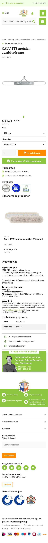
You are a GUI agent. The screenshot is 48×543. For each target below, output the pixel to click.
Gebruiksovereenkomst (33, 525)
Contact (7, 485)
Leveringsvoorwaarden (11, 525)
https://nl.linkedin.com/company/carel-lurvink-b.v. (4, 467)
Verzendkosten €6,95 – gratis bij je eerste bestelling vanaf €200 (37, 402)
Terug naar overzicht (13, 43)
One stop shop (12, 395)
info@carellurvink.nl (14, 310)
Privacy (5, 528)
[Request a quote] (24, 161)
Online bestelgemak (14, 401)
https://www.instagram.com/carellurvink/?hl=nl (18, 467)
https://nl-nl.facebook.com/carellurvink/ (11, 467)
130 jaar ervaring (35, 395)
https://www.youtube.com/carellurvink (26, 467)
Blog (33, 467)
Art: (8, 245)
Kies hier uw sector (14, 3)
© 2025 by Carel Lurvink (20, 528)
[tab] (23, 117)
